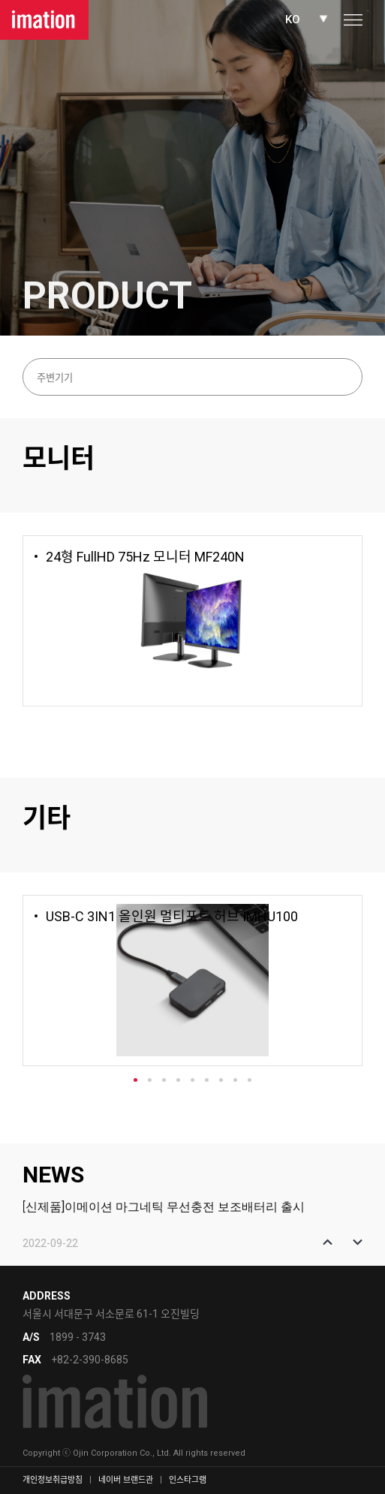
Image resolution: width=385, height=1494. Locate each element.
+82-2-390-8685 (89, 1360)
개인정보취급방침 (53, 1480)
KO (292, 19)
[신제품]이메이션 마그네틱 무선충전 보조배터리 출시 (164, 1207)
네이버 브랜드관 (125, 1480)
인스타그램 (187, 1480)
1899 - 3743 (78, 1337)
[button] (327, 1242)
